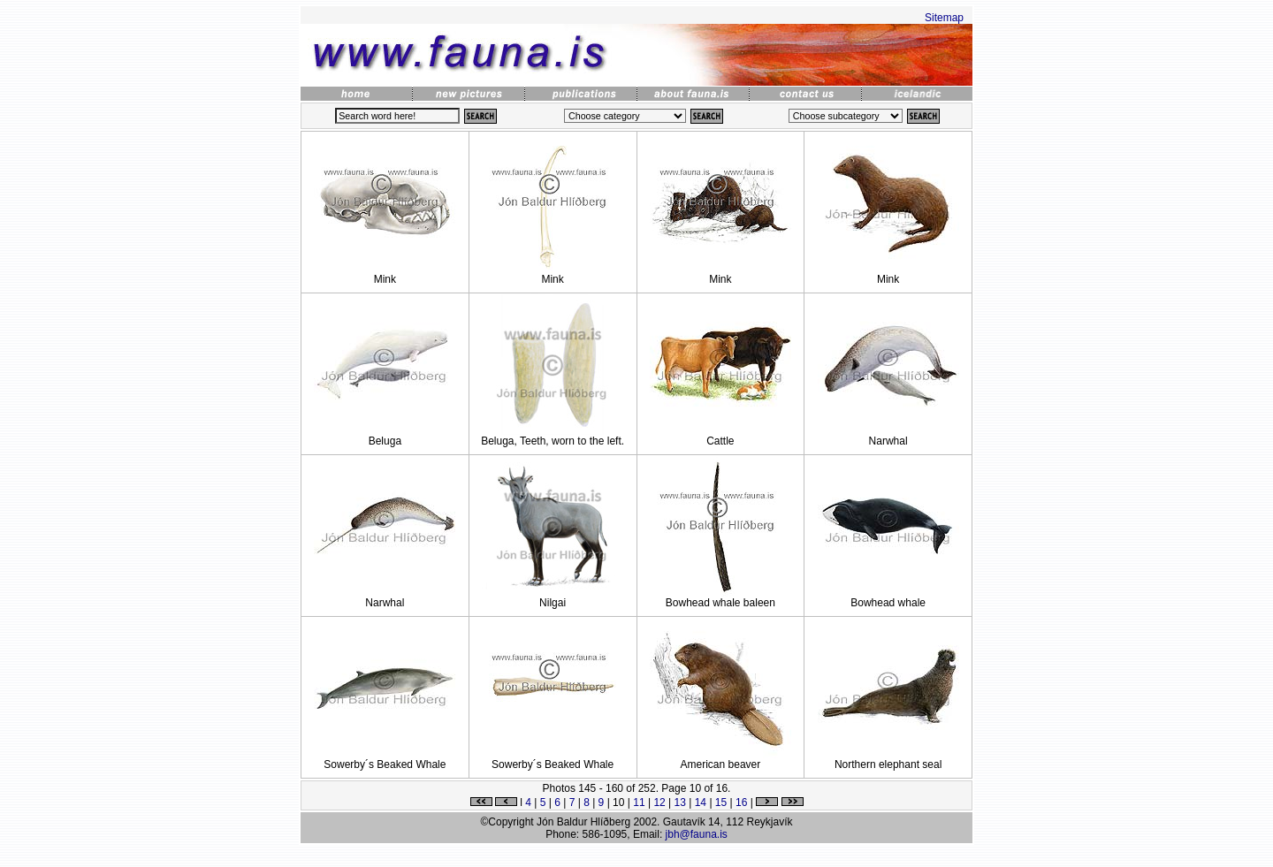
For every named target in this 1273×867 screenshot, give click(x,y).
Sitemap (944, 17)
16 (741, 802)
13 (680, 802)
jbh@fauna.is (697, 834)
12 (659, 802)
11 (638, 802)
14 (700, 802)
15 (721, 802)
